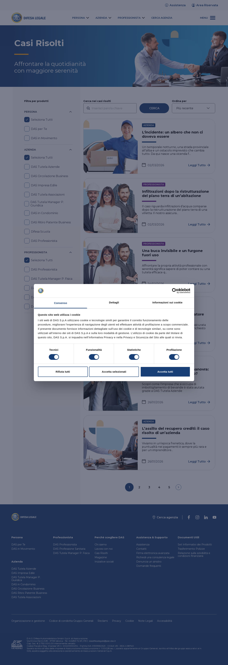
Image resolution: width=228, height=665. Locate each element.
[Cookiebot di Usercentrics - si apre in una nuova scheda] (174, 290)
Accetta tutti (165, 371)
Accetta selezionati (114, 371)
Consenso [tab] (60, 302)
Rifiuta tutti (63, 371)
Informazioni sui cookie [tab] (167, 302)
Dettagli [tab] (114, 302)
